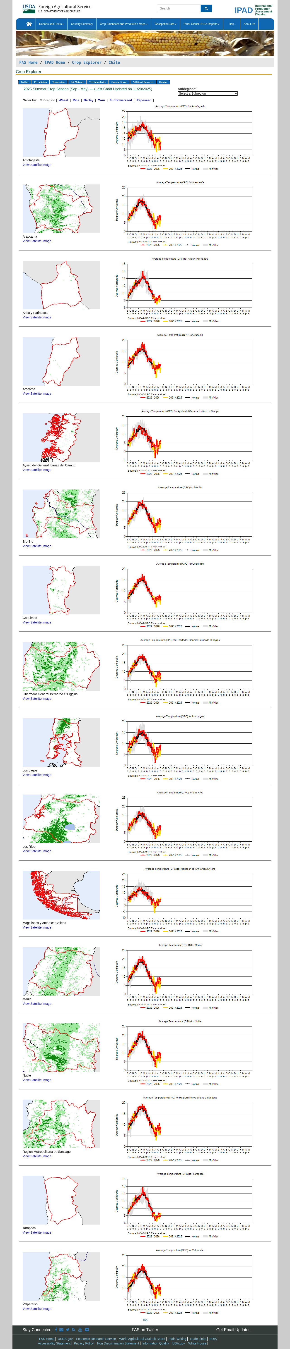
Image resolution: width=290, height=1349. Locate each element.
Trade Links (198, 1339)
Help (232, 24)
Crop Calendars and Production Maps (124, 24)
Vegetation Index (97, 82)
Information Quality (155, 1343)
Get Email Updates (233, 1330)
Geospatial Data (165, 24)
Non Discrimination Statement (118, 1343)
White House (197, 1343)
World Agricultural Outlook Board (142, 1339)
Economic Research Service (96, 1339)
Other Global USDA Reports (202, 24)
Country (163, 82)
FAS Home (28, 62)
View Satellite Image (37, 165)
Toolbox (25, 82)
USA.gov (178, 1343)
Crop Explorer (87, 62)
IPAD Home (54, 62)
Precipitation (40, 82)
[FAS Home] (46, 7)
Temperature (58, 82)
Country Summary (82, 24)
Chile (114, 62)
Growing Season (119, 82)
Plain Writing (177, 1339)
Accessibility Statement (54, 1343)
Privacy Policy (84, 1343)
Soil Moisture (77, 82)
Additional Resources (143, 82)
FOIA (213, 1339)
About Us (249, 24)
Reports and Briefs (51, 24)
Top (145, 1320)
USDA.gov (65, 1339)
